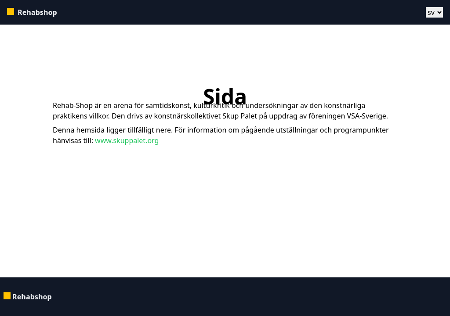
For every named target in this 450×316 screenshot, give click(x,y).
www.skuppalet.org (126, 140)
